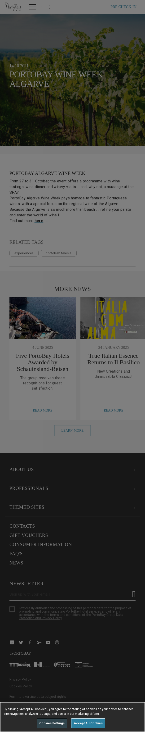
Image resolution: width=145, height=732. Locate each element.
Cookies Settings (52, 723)
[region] (72, 717)
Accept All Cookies (88, 723)
